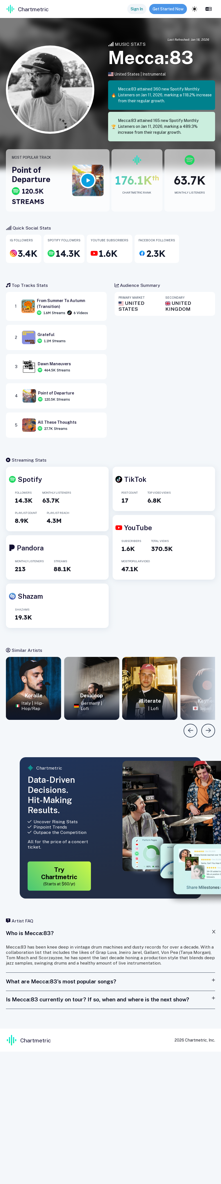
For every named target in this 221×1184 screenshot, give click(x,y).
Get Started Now (168, 9)
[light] (194, 9)
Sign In (137, 9)
